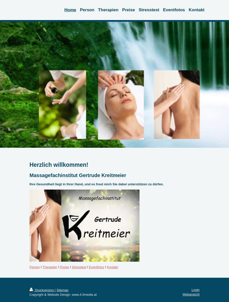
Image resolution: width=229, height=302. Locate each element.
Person (35, 267)
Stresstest (79, 267)
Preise (64, 267)
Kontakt (112, 267)
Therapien (49, 267)
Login (196, 290)
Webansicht (191, 294)
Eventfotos (96, 267)
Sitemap (62, 290)
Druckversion (42, 290)
